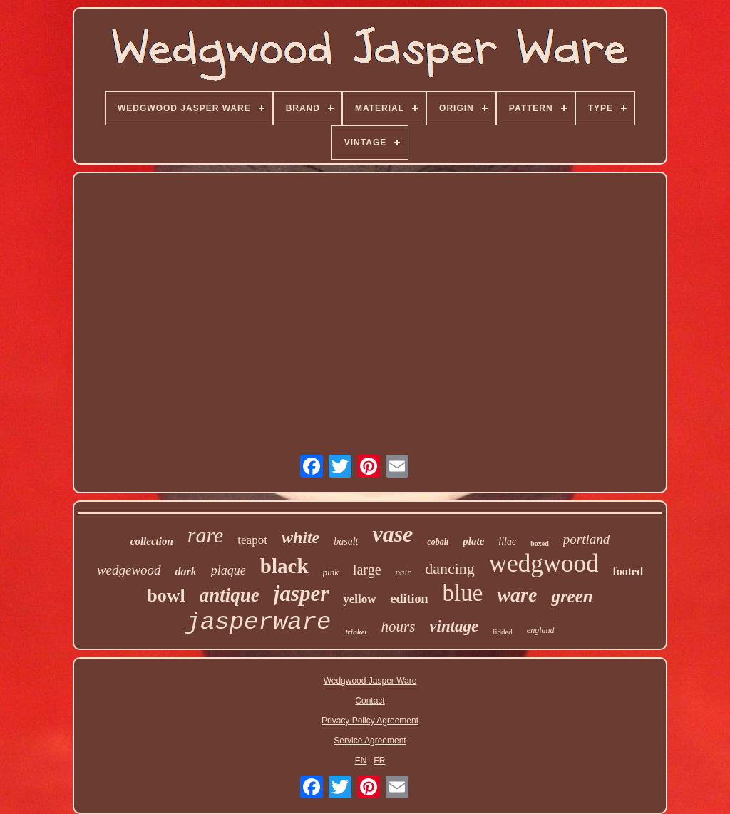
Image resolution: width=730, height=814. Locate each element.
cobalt (437, 542)
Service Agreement (370, 741)
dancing (450, 568)
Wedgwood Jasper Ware (370, 681)
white (300, 537)
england (541, 630)
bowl (166, 595)
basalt (346, 541)
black (284, 566)
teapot (252, 540)
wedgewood (129, 569)
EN (361, 761)
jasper (301, 593)
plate (473, 541)
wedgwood (544, 563)
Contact (369, 701)
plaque (228, 570)
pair (403, 572)
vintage (453, 626)
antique (229, 595)
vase (392, 534)
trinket (356, 631)
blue (463, 593)
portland (586, 539)
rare (205, 535)
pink (331, 572)
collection (151, 541)
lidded (503, 631)
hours (398, 626)
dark (186, 571)
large (367, 569)
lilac (507, 541)
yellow (359, 599)
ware (517, 595)
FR (379, 761)
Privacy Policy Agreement (370, 721)
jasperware (258, 622)
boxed (539, 543)
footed (627, 571)
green (571, 596)
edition (409, 599)
